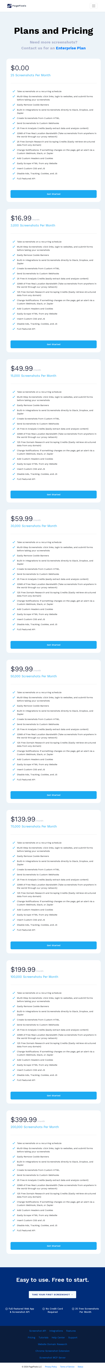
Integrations (56, 1330)
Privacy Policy (51, 1367)
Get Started (53, 194)
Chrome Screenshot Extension (53, 1351)
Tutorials (43, 1337)
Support (72, 1337)
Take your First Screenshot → (52, 1294)
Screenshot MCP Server (52, 1357)
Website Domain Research (52, 1344)
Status (80, 1367)
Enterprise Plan (71, 48)
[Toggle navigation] (93, 6)
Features (71, 1330)
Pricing (31, 1337)
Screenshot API (37, 1330)
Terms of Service (67, 1367)
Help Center (58, 1337)
